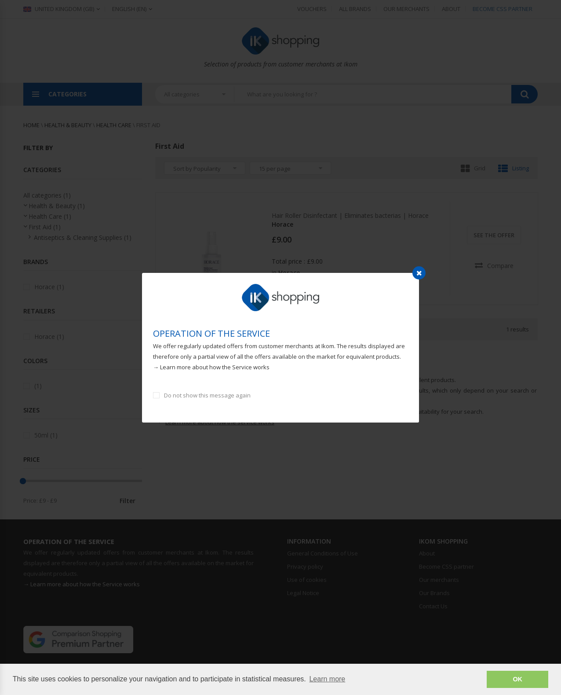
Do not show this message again (207, 395)
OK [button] (517, 679)
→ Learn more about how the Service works (211, 367)
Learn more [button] (327, 679)
